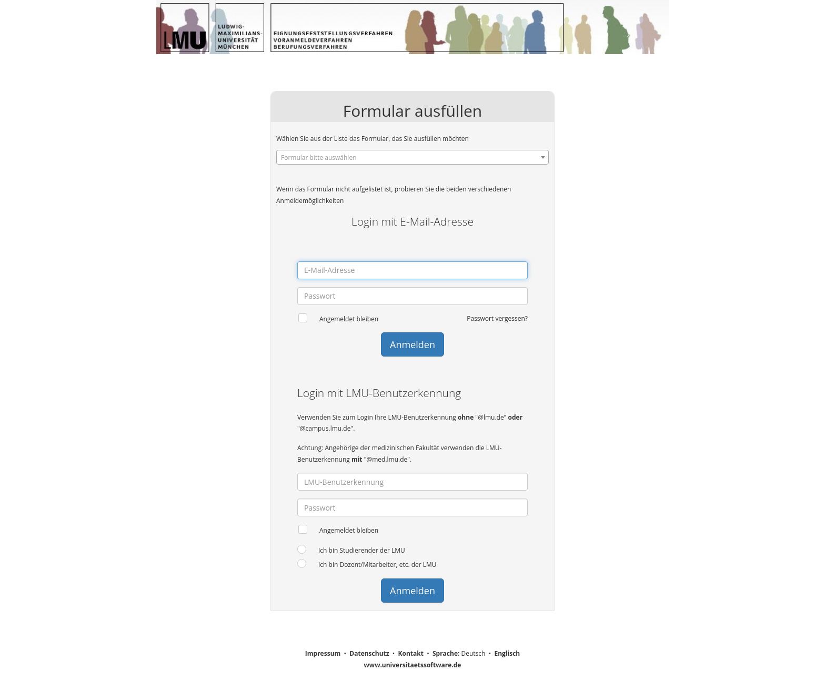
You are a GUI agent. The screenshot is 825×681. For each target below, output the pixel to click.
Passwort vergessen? (497, 318)
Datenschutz (369, 653)
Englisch (507, 653)
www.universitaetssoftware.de (412, 664)
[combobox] (412, 157)
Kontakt (411, 653)
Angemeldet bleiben (348, 318)
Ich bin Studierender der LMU (361, 550)
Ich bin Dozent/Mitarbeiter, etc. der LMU (377, 564)
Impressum (323, 653)
